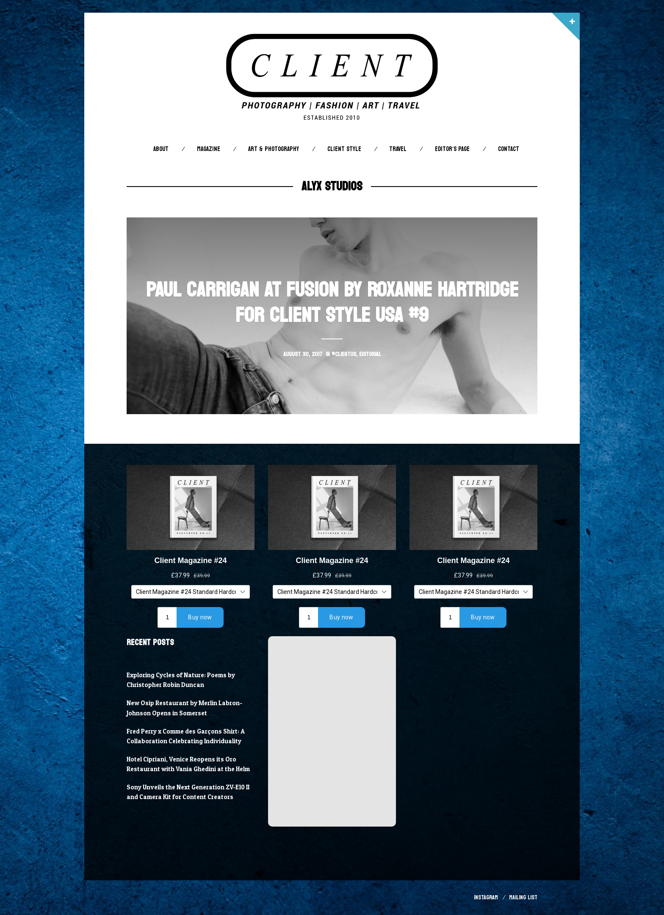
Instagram (486, 897)
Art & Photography (273, 149)
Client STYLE (344, 149)
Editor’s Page (452, 149)
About (161, 149)
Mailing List (523, 897)
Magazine (208, 149)
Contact (508, 149)
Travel (398, 149)
